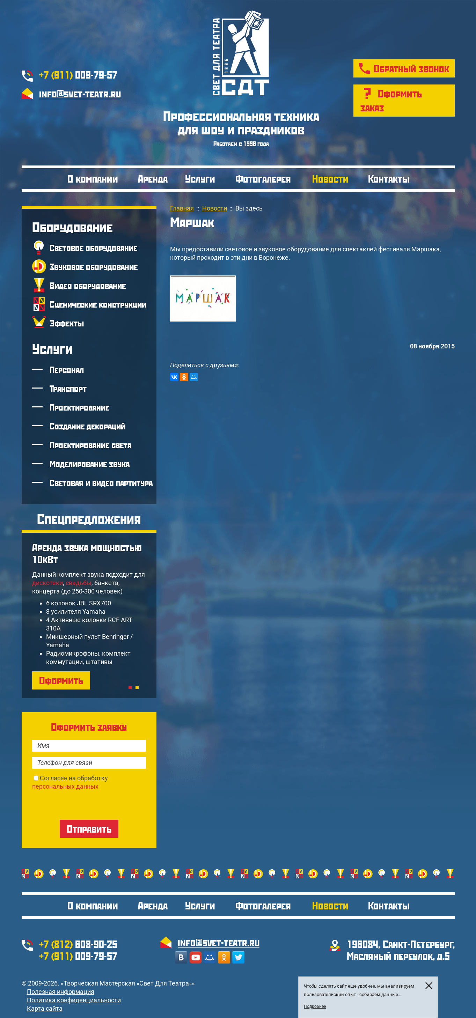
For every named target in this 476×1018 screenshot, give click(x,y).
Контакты (389, 178)
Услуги (200, 178)
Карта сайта (45, 1008)
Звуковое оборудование (94, 266)
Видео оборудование (88, 285)
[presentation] (85, 804)
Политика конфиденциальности (74, 1000)
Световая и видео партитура (101, 482)
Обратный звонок (411, 68)
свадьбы (78, 583)
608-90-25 (78, 943)
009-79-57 (78, 74)
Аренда (153, 178)
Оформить (61, 680)
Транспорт (68, 388)
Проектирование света (90, 444)
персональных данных (65, 786)
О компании (92, 178)
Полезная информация (60, 991)
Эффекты (67, 322)
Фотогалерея (263, 178)
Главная (182, 208)
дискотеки (47, 583)
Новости (330, 178)
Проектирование (79, 407)
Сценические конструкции (98, 304)
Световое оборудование (93, 247)
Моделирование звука (90, 463)
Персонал (67, 369)
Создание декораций (87, 425)
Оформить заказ (391, 100)
